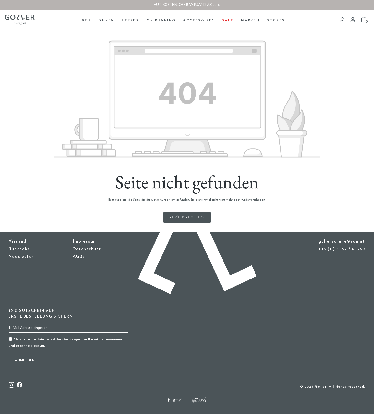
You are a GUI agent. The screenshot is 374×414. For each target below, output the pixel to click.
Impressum (85, 241)
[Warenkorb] (363, 19)
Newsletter (21, 256)
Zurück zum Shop (187, 217)
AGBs (79, 256)
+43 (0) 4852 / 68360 (341, 249)
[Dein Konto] (352, 19)
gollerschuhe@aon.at (341, 241)
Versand (17, 241)
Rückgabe (19, 249)
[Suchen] (341, 19)
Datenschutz (87, 249)
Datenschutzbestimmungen (58, 339)
